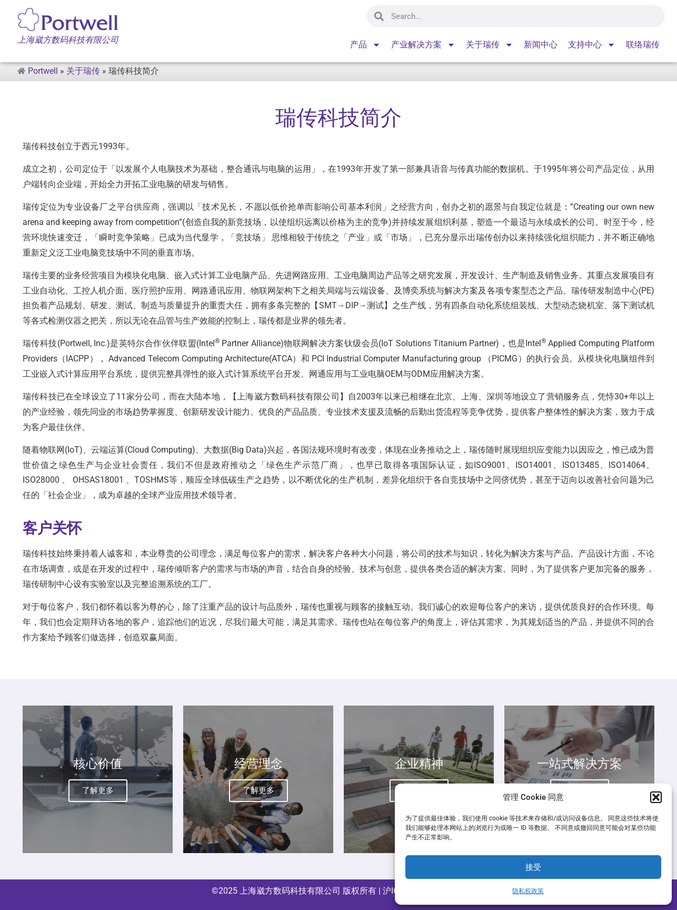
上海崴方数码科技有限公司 (290, 891)
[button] (656, 797)
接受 (533, 867)
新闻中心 (540, 45)
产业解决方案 (423, 44)
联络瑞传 (643, 45)
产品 (365, 44)
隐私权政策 (528, 891)
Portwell (43, 71)
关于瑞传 (489, 44)
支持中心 (591, 44)
